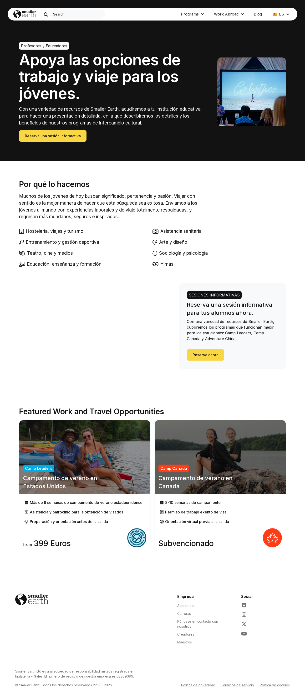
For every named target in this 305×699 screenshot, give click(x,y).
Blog (258, 14)
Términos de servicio (237, 685)
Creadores (185, 634)
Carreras (184, 613)
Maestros (184, 642)
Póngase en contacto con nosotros (197, 623)
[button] (192, 14)
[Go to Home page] (24, 14)
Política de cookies (275, 685)
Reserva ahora (206, 354)
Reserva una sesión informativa (53, 136)
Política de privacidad (198, 685)
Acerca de (185, 606)
